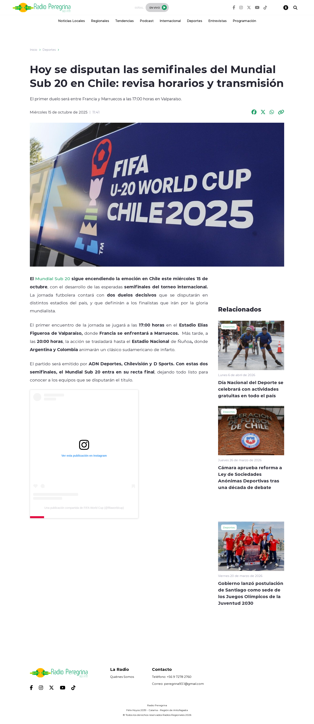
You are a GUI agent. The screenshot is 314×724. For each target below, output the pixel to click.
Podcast (147, 21)
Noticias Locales (71, 21)
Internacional (170, 21)
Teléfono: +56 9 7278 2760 (171, 676)
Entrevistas (217, 21)
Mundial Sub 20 (52, 278)
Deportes (194, 21)
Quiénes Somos (122, 676)
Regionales (100, 21)
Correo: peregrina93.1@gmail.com (178, 683)
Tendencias (124, 21)
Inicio (33, 49)
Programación (244, 21)
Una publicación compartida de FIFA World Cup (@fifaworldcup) (84, 507)
